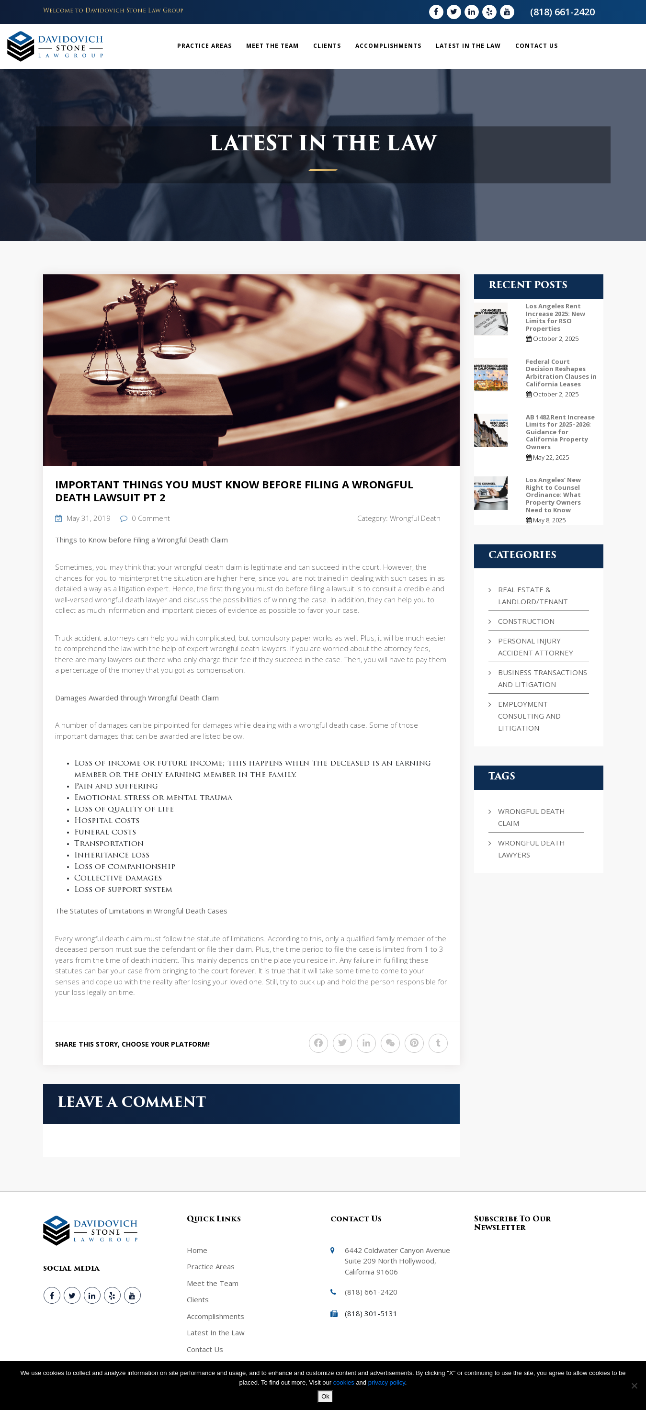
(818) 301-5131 (371, 1313)
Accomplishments (388, 46)
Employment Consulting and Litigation (529, 716)
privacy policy (386, 1382)
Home (197, 1250)
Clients (327, 46)
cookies (344, 1382)
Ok (325, 1396)
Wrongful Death (415, 518)
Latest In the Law (468, 46)
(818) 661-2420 (562, 11)
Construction (526, 621)
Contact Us (536, 46)
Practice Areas (204, 46)
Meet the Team (272, 46)
